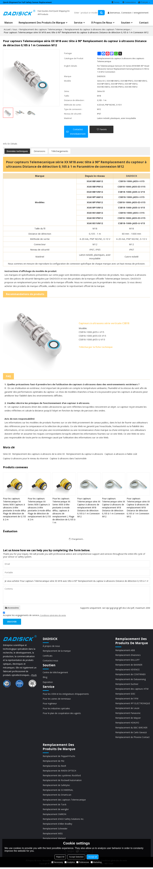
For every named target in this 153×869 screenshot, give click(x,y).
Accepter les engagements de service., (34, 615)
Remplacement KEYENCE (127, 670)
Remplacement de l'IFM (126, 699)
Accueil (7, 29)
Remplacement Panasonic (127, 713)
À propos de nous (101, 23)
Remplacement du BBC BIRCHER (131, 728)
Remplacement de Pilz (53, 762)
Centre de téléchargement (55, 672)
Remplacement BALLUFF (127, 660)
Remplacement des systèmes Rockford (62, 776)
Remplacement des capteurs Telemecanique (40, 29)
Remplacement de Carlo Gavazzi (131, 733)
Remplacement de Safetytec (56, 786)
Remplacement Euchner (126, 684)
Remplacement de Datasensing (130, 679)
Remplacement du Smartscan (57, 796)
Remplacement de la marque (57, 651)
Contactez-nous (50, 661)
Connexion (126, 13)
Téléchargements (59, 151)
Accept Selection (76, 857)
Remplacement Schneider (55, 830)
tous (15, 29)
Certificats (47, 656)
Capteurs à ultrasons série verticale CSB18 (104, 323)
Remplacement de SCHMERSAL (58, 791)
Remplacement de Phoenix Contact (132, 738)
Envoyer (12, 622)
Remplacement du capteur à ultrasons (84, 454)
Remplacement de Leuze (127, 708)
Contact (144, 23)
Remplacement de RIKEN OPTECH (59, 771)
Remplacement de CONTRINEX (130, 674)
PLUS (34, 675)
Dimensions (39, 151)
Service (78, 23)
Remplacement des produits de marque (42, 23)
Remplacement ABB (125, 650)
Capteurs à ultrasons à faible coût (121, 454)
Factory (117, 2)
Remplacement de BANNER (128, 665)
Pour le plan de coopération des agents (62, 714)
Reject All (60, 857)
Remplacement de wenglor (56, 810)
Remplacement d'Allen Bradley (57, 825)
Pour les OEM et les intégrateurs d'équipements (66, 694)
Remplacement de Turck (54, 805)
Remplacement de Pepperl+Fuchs (59, 757)
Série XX (7, 454)
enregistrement (141, 13)
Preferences (82, 862)
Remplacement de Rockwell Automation (62, 781)
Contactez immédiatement (78, 132)
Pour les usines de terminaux (57, 699)
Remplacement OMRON (54, 815)
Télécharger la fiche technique (96, 347)
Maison (8, 23)
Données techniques (17, 151)
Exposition (48, 682)
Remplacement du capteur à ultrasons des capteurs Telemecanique (97, 29)
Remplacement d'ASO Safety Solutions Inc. (63, 820)
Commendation (130, 2)
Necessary (57, 862)
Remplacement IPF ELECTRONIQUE (132, 704)
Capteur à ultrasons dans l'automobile (68, 458)
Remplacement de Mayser (128, 718)
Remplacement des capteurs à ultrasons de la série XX (38, 454)
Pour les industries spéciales (56, 709)
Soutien (125, 23)
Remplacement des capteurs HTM (131, 689)
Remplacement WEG (53, 835)
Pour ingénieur (50, 704)
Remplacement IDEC (125, 694)
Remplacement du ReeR (54, 766)
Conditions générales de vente (53, 615)
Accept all (92, 857)
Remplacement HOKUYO (127, 723)
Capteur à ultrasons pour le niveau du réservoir (25, 458)
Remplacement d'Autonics (127, 655)
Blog (45, 677)
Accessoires (11, 608)
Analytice (70, 862)
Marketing (96, 862)
